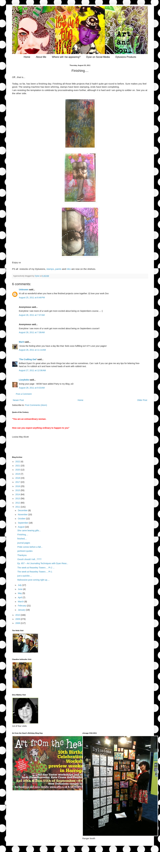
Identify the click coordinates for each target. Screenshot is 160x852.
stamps (50, 269)
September (23, 523)
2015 (18, 490)
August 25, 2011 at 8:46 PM (32, 297)
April (20, 597)
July (20, 585)
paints (58, 269)
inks (69, 269)
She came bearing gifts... (29, 530)
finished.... (22, 538)
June (20, 589)
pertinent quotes (24, 551)
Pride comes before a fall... (30, 547)
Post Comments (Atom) (36, 405)
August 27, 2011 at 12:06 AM (32, 370)
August (21, 527)
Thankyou (22, 555)
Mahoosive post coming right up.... (33, 580)
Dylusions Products (125, 57)
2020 (18, 469)
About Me (41, 57)
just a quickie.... (24, 576)
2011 (18, 507)
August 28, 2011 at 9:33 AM (32, 388)
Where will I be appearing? (66, 57)
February (22, 605)
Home (27, 57)
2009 (18, 619)
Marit (21, 342)
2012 (18, 503)
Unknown (23, 289)
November (23, 514)
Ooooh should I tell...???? (29, 559)
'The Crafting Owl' (28, 359)
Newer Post (18, 400)
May (20, 593)
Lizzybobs (24, 380)
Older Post (142, 400)
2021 (18, 465)
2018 (18, 478)
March (21, 601)
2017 (18, 482)
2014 (18, 494)
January (22, 610)
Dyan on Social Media (98, 57)
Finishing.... (22, 534)
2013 (18, 498)
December (23, 510)
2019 (18, 474)
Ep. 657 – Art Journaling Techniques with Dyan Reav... (42, 563)
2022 (18, 461)
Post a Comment (24, 394)
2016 (18, 486)
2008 (18, 623)
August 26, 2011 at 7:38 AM (32, 332)
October (22, 518)
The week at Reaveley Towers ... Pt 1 (34, 571)
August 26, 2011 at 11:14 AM (32, 350)
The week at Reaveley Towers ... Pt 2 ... (35, 567)
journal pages (23, 543)
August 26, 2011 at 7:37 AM (32, 315)
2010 (18, 615)
